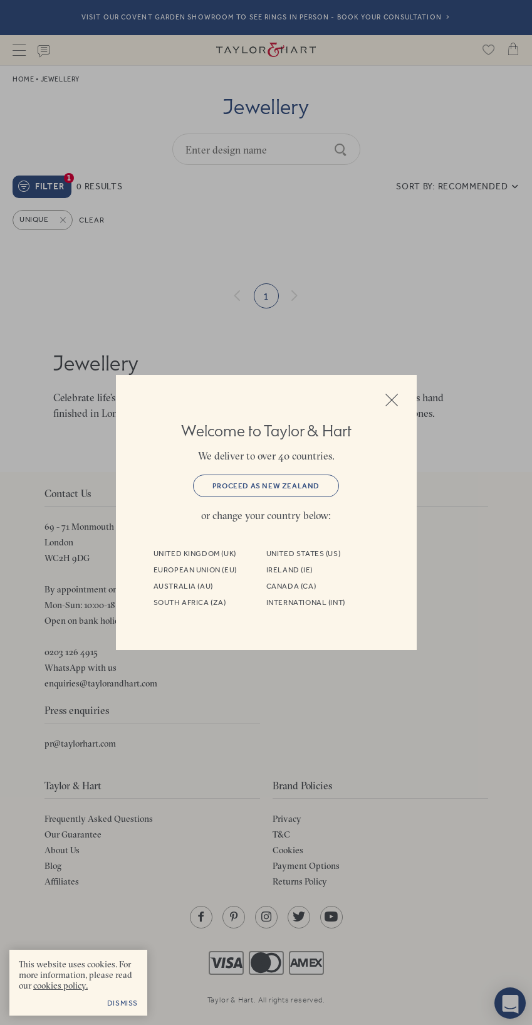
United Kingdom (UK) (195, 553)
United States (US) (303, 553)
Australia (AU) (183, 586)
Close (391, 400)
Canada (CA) (291, 586)
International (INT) (305, 602)
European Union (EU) (195, 569)
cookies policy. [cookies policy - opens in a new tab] (60, 985)
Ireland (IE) (289, 569)
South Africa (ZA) (190, 602)
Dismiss (122, 1003)
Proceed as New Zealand (266, 485)
